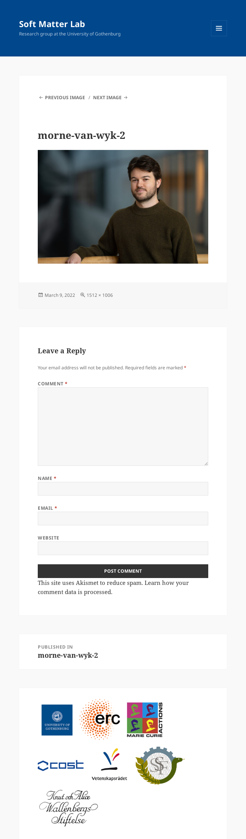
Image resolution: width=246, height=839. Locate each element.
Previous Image (65, 97)
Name (47, 478)
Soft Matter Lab (52, 23)
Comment (53, 383)
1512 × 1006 (100, 295)
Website (48, 538)
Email (47, 508)
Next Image (107, 97)
